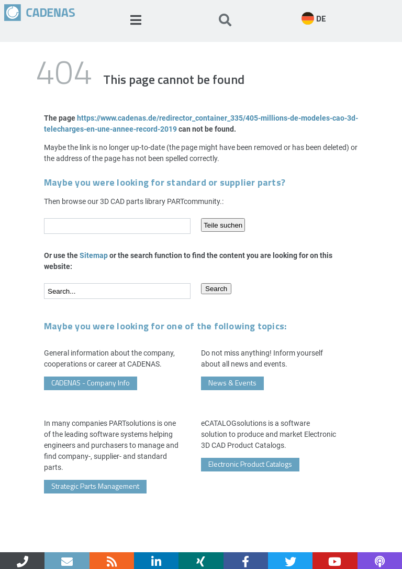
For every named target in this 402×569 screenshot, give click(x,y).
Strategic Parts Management (95, 486)
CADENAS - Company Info (90, 383)
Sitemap (94, 255)
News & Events (232, 383)
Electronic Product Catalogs (250, 464)
